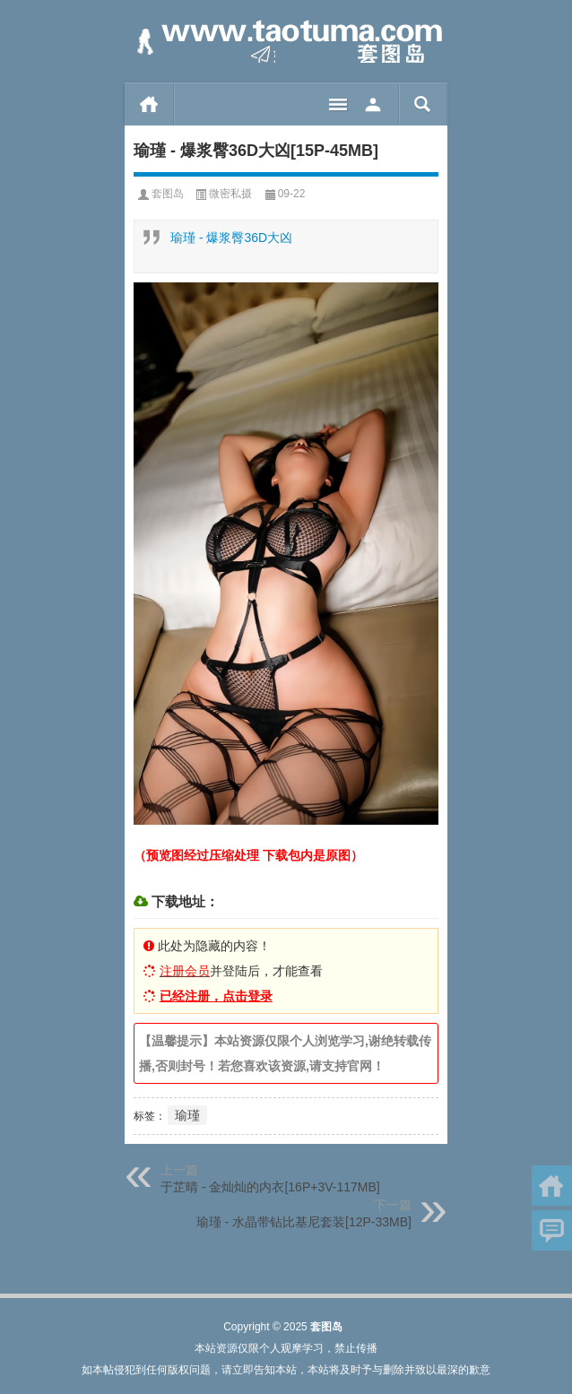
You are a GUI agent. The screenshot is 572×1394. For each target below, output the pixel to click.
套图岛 (168, 193)
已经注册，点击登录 (216, 996)
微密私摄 (230, 193)
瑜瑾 (187, 1115)
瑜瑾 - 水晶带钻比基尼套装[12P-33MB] (304, 1222)
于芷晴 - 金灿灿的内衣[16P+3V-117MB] (270, 1187)
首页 (149, 104)
